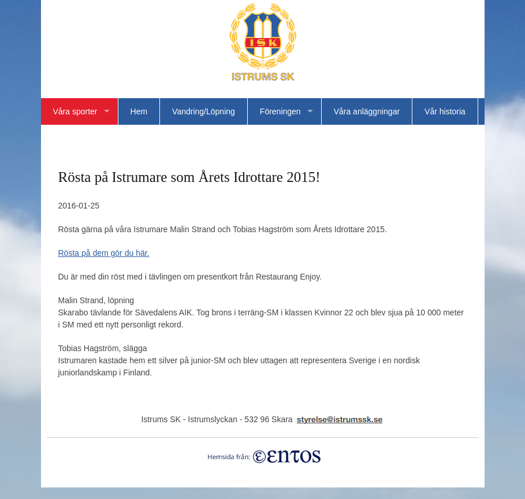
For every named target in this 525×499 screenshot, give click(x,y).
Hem (139, 111)
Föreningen (280, 111)
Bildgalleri (119, 138)
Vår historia (445, 111)
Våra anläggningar (367, 111)
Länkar (65, 138)
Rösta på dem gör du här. (104, 253)
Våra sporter (75, 111)
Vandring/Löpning (203, 111)
